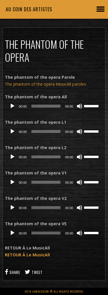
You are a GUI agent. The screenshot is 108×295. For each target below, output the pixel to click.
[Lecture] (12, 106)
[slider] (46, 106)
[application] (54, 106)
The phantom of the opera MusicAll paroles (45, 84)
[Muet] (79, 106)
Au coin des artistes (29, 9)
